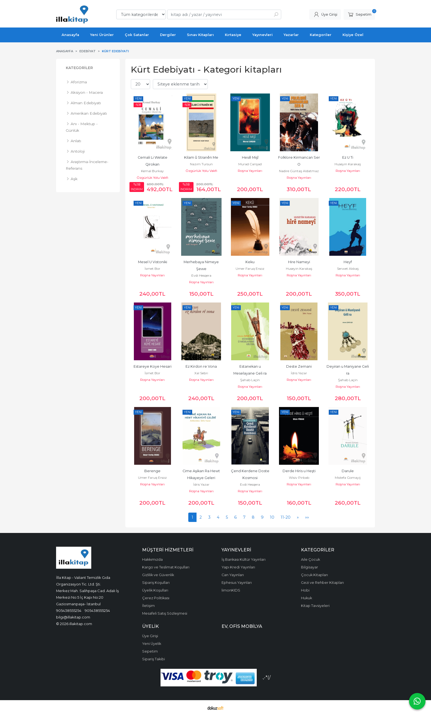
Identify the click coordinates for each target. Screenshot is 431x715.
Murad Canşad (250, 164)
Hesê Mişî (250, 157)
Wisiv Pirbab (299, 477)
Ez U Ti (347, 157)
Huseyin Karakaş (348, 164)
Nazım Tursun (201, 164)
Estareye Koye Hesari (153, 366)
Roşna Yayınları (250, 171)
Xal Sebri (201, 373)
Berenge (152, 471)
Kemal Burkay (152, 171)
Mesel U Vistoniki (152, 262)
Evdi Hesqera (201, 275)
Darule (348, 471)
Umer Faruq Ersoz (250, 268)
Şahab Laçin (250, 380)
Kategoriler (79, 68)
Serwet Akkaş (348, 268)
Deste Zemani (299, 366)
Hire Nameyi (299, 262)
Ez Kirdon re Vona (201, 366)
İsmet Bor (152, 268)
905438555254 (68, 610)
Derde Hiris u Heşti (299, 471)
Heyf (348, 262)
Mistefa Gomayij (348, 477)
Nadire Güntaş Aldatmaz (299, 171)
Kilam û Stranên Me (201, 157)
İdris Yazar (299, 373)
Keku (250, 262)
